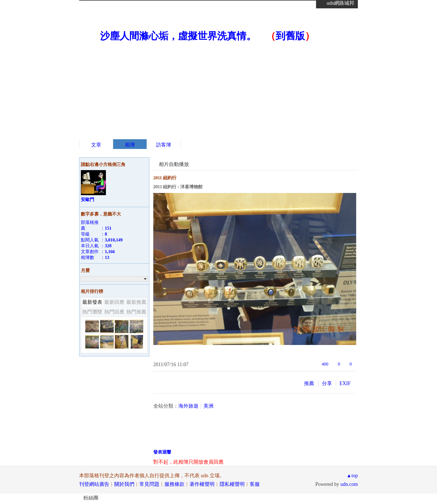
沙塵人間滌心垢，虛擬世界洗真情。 (178, 36)
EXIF (345, 383)
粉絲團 (90, 498)
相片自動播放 (174, 164)
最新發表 (92, 302)
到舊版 (290, 36)
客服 (255, 484)
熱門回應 (114, 312)
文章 (96, 145)
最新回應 (114, 302)
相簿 (130, 145)
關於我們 (124, 484)
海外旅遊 (188, 406)
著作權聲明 (202, 484)
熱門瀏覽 (92, 312)
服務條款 (174, 484)
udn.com (349, 484)
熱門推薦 (136, 312)
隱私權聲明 (232, 484)
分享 (327, 383)
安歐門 (87, 199)
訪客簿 (163, 145)
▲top (352, 475)
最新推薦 (136, 302)
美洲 (208, 406)
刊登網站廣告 (94, 484)
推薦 (309, 383)
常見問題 (149, 484)
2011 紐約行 (164, 177)
